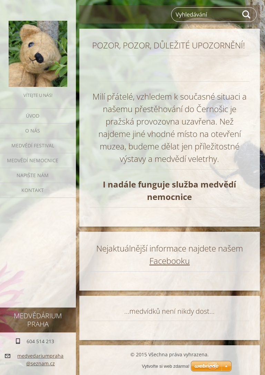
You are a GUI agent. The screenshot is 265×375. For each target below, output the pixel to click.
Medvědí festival (32, 145)
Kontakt (32, 190)
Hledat (246, 14)
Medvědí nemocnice (32, 160)
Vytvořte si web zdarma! (165, 366)
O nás (32, 130)
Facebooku (169, 260)
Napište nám (33, 175)
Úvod (32, 115)
